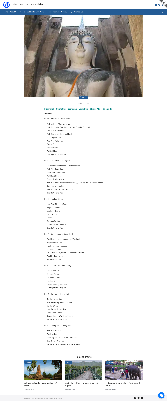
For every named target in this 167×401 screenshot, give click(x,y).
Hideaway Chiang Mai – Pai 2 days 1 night (122, 384)
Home (5, 12)
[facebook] (156, 4)
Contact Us (78, 12)
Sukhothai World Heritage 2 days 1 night (40, 384)
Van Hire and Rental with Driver (32, 12)
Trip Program (54, 12)
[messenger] (162, 4)
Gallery (64, 12)
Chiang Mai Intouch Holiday (27, 4)
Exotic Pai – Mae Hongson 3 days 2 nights (81, 384)
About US (13, 12)
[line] (159, 4)
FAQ (70, 12)
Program (83, 97)
